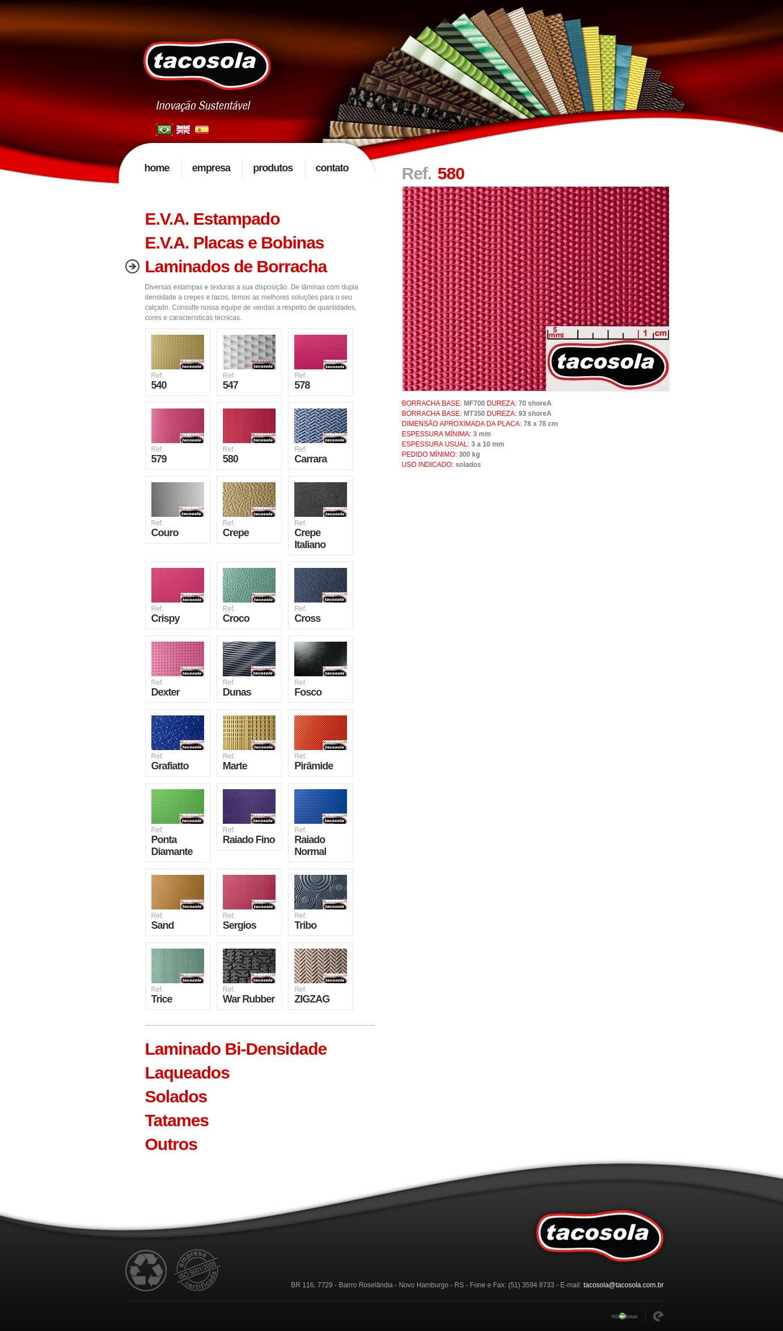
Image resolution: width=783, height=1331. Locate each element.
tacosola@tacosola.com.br (623, 1285)
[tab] (247, 219)
